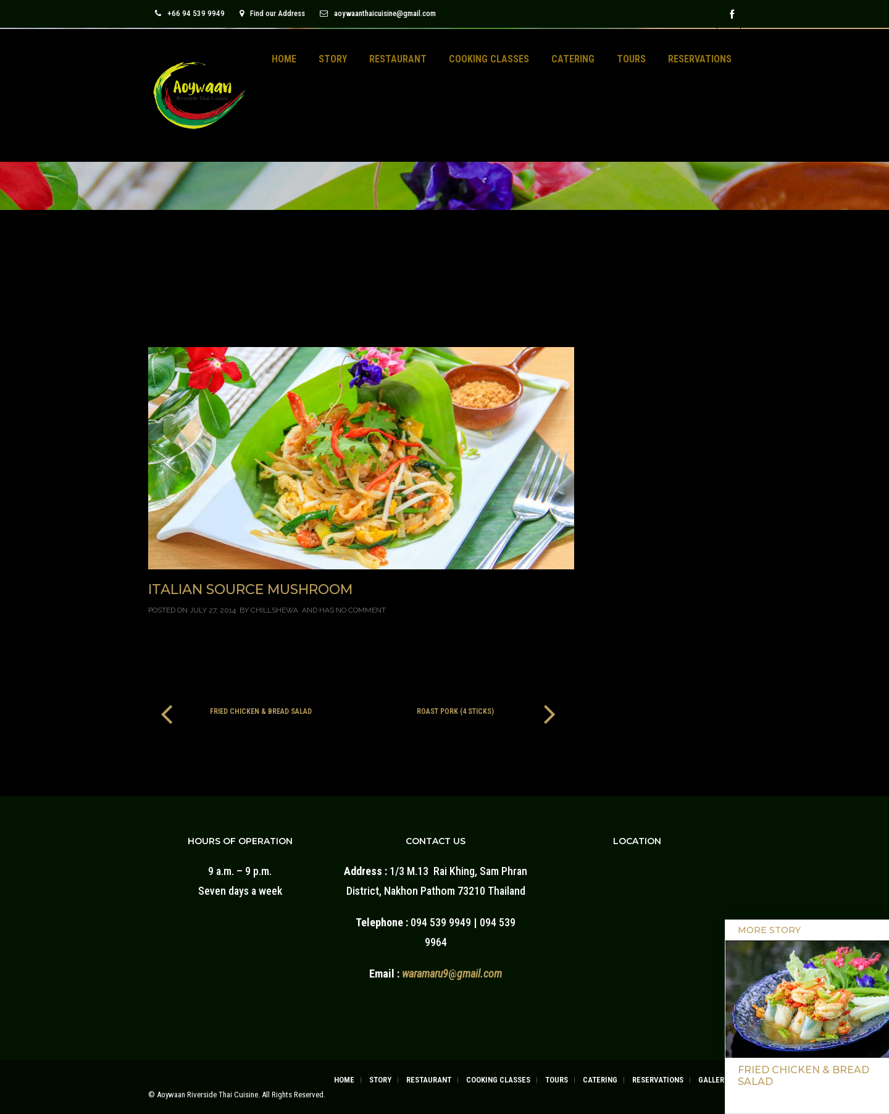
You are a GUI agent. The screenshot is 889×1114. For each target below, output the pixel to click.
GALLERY (713, 1079)
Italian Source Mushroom (250, 589)
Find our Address (272, 13)
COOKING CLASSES (489, 59)
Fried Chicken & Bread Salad (261, 711)
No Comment (361, 610)
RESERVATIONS (700, 59)
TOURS (631, 59)
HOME (284, 59)
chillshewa (274, 610)
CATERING (573, 59)
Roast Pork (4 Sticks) (455, 711)
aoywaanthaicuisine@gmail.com (378, 13)
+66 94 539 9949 (190, 13)
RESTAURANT (398, 59)
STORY (333, 59)
